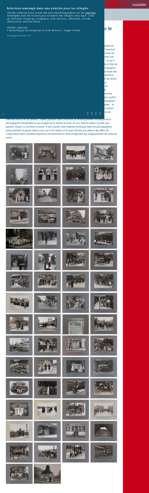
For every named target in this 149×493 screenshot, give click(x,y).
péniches (90, 13)
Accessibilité (139, 4)
